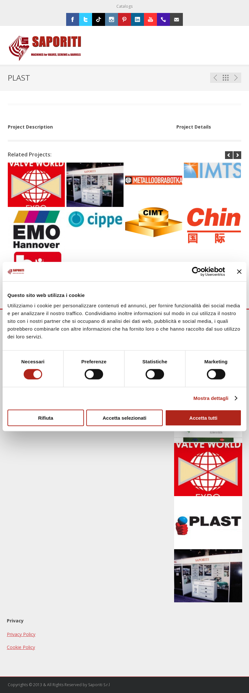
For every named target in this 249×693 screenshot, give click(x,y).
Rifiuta (45, 417)
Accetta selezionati (124, 417)
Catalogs (124, 6)
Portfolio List (225, 78)
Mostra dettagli (210, 398)
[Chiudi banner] (239, 271)
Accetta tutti (203, 417)
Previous (215, 78)
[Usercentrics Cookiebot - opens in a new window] (196, 272)
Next (236, 78)
